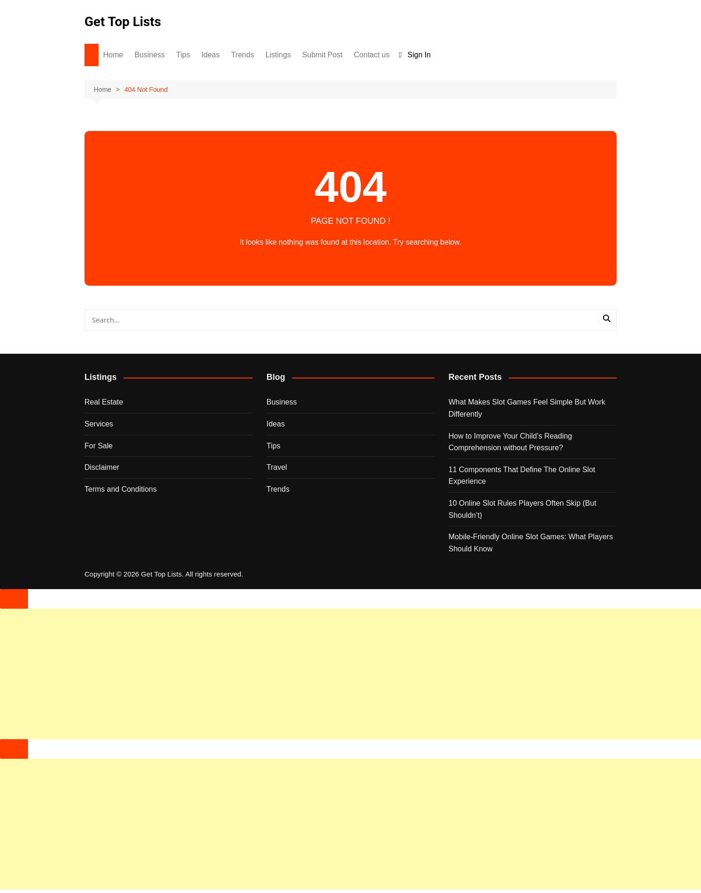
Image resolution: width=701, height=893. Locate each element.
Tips (183, 55)
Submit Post (322, 55)
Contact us (371, 55)
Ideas (211, 55)
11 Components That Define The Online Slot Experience (522, 476)
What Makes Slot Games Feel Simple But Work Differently (527, 408)
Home (113, 55)
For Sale (98, 446)
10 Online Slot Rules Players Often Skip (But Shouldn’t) (522, 509)
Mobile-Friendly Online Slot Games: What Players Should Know (531, 543)
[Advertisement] (280, 674)
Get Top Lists (122, 21)
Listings (278, 55)
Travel (276, 467)
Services (98, 424)
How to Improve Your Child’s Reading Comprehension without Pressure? (510, 442)
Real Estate (103, 402)
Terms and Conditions (120, 489)
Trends (242, 55)
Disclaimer (101, 467)
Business (149, 55)
